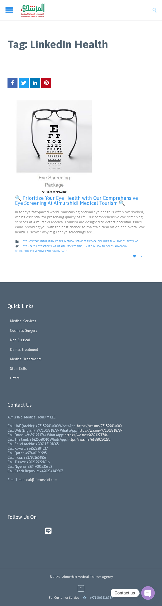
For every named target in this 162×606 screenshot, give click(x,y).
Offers (15, 378)
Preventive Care (41, 251)
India (43, 241)
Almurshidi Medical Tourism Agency (87, 577)
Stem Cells (18, 369)
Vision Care (59, 251)
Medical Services (75, 241)
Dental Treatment (24, 350)
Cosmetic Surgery (23, 331)
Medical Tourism (98, 241)
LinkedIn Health (94, 246)
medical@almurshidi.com (38, 480)
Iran (51, 241)
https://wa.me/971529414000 (99, 426)
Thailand (116, 241)
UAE (135, 241)
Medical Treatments (26, 359)
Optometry (22, 251)
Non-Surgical (20, 340)
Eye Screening (47, 246)
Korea (59, 241)
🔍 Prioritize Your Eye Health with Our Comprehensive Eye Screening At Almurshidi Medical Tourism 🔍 (76, 200)
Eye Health (30, 246)
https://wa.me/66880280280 (89, 439)
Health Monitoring (69, 246)
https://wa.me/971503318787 (100, 430)
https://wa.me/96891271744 (86, 435)
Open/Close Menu (10, 10)
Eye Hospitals (31, 241)
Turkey (127, 241)
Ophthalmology (116, 246)
